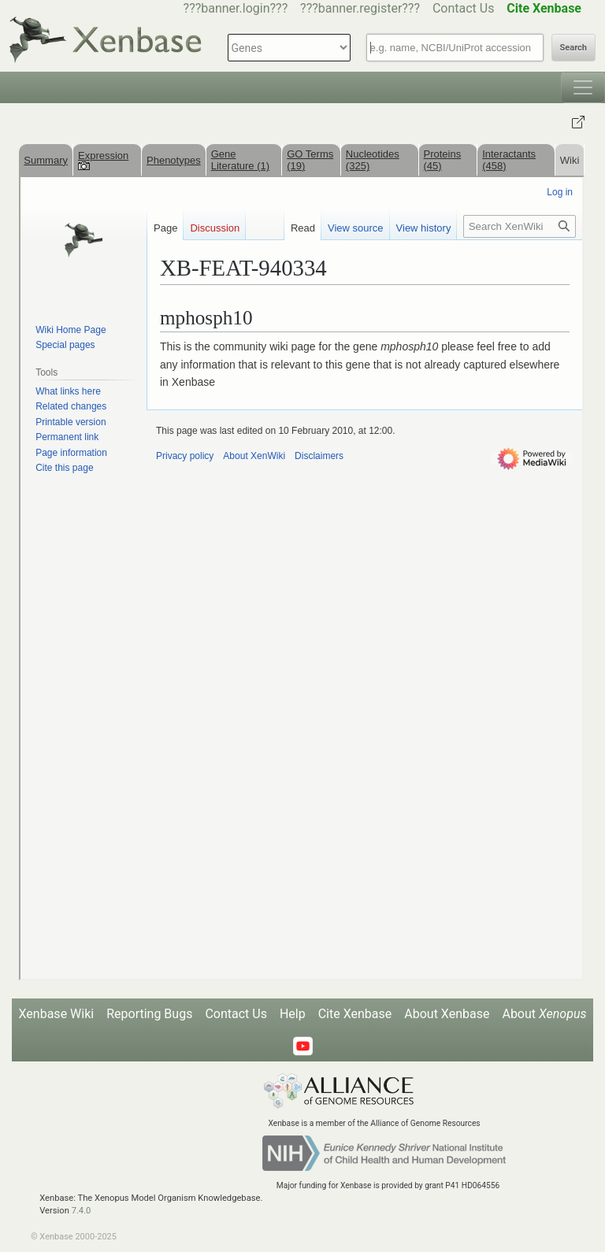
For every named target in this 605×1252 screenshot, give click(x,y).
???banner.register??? (360, 8)
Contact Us (463, 8)
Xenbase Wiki (57, 1013)
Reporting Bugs (149, 1013)
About (544, 1013)
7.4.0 (81, 1211)
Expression (103, 160)
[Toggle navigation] (583, 87)
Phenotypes (174, 160)
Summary (46, 160)
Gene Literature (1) (240, 160)
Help (293, 1013)
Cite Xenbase (355, 1013)
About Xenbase (446, 1013)
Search (573, 48)
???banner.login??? (236, 8)
